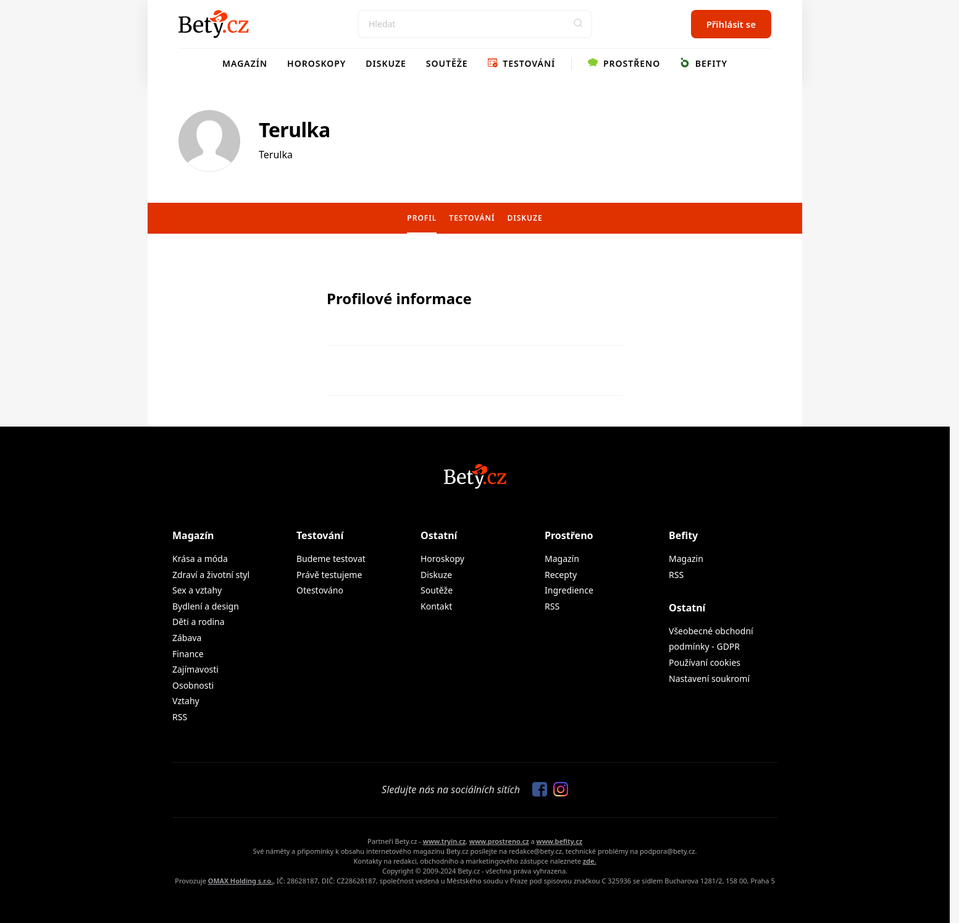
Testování (522, 63)
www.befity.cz (559, 841)
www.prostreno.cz (499, 841)
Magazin (686, 558)
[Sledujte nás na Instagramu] (557, 790)
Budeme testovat (331, 558)
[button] (578, 24)
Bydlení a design (205, 606)
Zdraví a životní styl (210, 575)
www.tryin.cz (444, 841)
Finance (188, 654)
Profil (422, 218)
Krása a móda (200, 558)
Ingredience (569, 590)
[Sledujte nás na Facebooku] (536, 790)
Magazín (244, 63)
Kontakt (436, 606)
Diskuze (386, 63)
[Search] (475, 24)
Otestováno (319, 590)
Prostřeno (624, 63)
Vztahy (185, 701)
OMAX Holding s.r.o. (240, 880)
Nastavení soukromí (709, 678)
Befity (703, 63)
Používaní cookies (704, 662)
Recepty (561, 575)
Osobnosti (193, 685)
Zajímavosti (195, 669)
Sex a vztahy (197, 590)
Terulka (294, 129)
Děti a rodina (198, 621)
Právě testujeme (329, 575)
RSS (179, 717)
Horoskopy (316, 63)
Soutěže (447, 63)
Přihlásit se (731, 24)
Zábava (186, 638)
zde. (590, 861)
